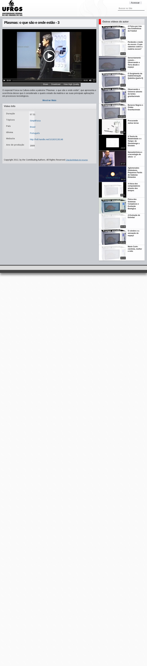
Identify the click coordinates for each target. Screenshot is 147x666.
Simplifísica (35, 120)
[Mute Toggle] (90, 80)
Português (35, 133)
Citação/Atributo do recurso (77, 160)
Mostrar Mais (49, 100)
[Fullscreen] (94, 80)
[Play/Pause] (4, 80)
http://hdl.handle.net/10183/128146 (46, 139)
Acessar (135, 2)
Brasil (32, 127)
